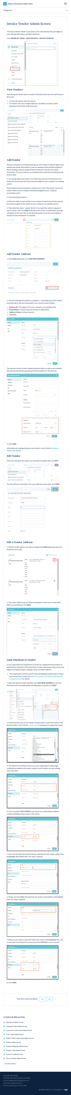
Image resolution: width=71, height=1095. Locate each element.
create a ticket (34, 725)
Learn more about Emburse (12, 1083)
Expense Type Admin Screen (15, 1050)
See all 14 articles (10, 1063)
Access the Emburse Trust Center (15, 1085)
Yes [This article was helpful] (42, 999)
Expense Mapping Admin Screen (17, 1046)
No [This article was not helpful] (49, 999)
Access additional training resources (16, 1080)
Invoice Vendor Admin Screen (16, 1058)
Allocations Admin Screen (15, 1022)
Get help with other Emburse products (16, 1078)
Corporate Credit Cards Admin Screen (19, 1030)
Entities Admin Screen (13, 1042)
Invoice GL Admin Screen (14, 1054)
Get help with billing (10, 1075)
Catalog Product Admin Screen (16, 1026)
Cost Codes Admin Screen (15, 1034)
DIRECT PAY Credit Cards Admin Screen (20, 1038)
